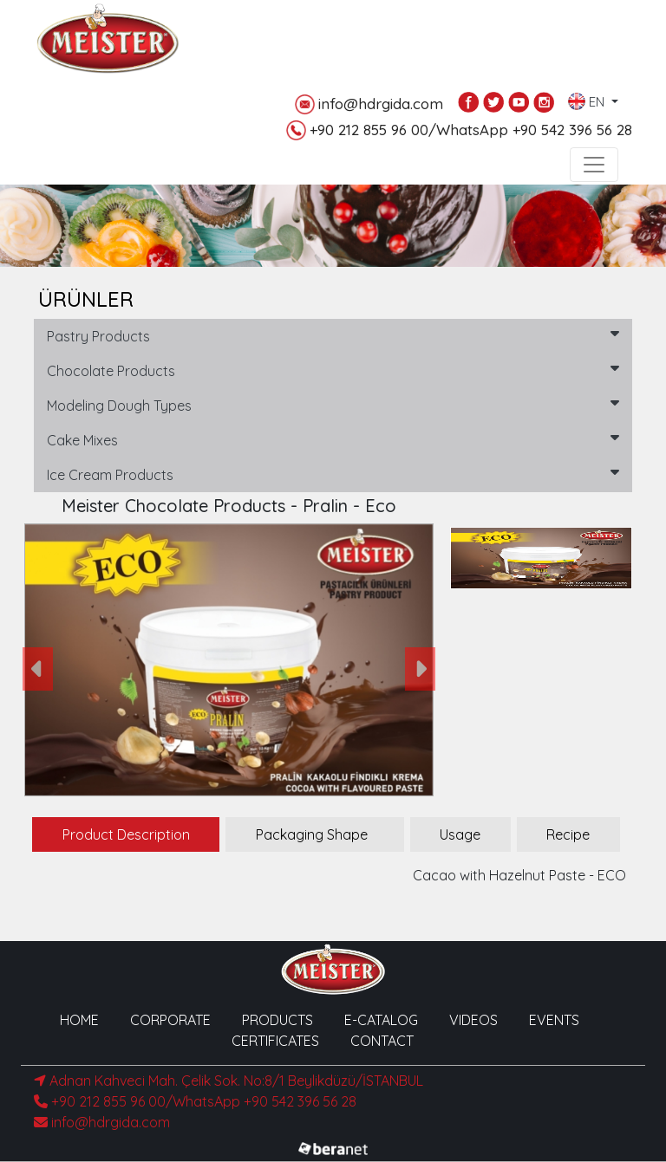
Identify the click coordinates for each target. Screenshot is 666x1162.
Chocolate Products (333, 370)
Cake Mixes (333, 439)
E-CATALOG (381, 1020)
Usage (460, 834)
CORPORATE (170, 1020)
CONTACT (382, 1040)
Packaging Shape (312, 834)
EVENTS (554, 1020)
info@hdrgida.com (369, 104)
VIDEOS (473, 1020)
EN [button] (588, 98)
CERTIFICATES (275, 1040)
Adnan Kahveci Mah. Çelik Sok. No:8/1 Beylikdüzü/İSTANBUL (228, 1080)
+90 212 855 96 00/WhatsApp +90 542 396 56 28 (459, 130)
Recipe (568, 834)
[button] (38, 668)
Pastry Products (333, 335)
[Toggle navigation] (594, 164)
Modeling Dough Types (333, 404)
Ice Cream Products (333, 474)
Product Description (126, 834)
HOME (79, 1020)
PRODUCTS (277, 1020)
